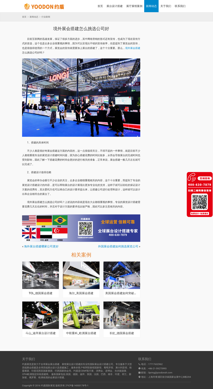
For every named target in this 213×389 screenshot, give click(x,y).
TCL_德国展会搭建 (40, 293)
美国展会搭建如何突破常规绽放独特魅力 (121, 293)
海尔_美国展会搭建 (81, 293)
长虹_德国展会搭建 (122, 333)
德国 (75, 374)
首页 (100, 6)
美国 (68, 374)
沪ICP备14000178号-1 (77, 385)
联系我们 (180, 6)
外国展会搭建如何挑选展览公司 (118, 246)
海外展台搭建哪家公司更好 (41, 246)
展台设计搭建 (115, 6)
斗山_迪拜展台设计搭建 (40, 333)
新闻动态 (151, 6)
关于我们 (165, 6)
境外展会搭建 (132, 48)
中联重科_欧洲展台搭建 (81, 333)
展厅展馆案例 (134, 6)
